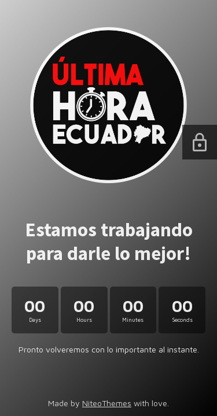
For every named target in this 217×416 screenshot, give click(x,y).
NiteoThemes (106, 403)
